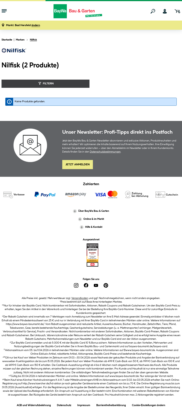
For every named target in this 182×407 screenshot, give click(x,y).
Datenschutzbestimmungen (105, 152)
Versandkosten (79, 298)
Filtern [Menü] (46, 83)
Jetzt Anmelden (77, 164)
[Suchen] (153, 11)
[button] (23, 25)
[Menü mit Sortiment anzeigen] (4, 11)
